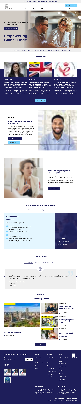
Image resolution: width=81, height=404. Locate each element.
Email (5, 357)
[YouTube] (8, 365)
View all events (40, 344)
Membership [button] (36, 8)
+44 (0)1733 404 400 (66, 390)
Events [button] (56, 8)
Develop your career (15, 138)
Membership (66, 50)
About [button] (68, 8)
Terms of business (63, 357)
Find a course (15, 50)
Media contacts (39, 363)
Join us (68, 5)
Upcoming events (54, 50)
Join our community (11, 28)
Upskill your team (14, 142)
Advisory (53, 262)
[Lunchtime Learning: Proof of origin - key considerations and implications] (59, 334)
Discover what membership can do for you (40, 210)
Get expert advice (54, 188)
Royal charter (62, 366)
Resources (50, 357)
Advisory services (40, 50)
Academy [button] (49, 8)
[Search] (75, 9)
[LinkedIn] (5, 365)
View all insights (40, 100)
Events (37, 368)
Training (37, 262)
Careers (37, 360)
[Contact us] (72, 8)
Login (74, 5)
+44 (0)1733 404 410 (44, 390)
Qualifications (45, 262)
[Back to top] (73, 355)
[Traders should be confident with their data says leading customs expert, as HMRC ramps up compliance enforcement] (15, 78)
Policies (61, 373)
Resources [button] (28, 8)
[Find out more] (29, 231)
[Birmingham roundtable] (22, 319)
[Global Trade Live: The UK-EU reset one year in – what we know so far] (59, 308)
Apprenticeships (51, 371)
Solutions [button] (62, 8)
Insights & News (39, 365)
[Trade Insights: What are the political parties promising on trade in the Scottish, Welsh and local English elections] (40, 78)
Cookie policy (62, 376)
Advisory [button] (43, 8)
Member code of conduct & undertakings (63, 361)
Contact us (38, 357)
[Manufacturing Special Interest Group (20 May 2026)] (59, 321)
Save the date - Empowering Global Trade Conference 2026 (40, 1)
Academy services (27, 50)
